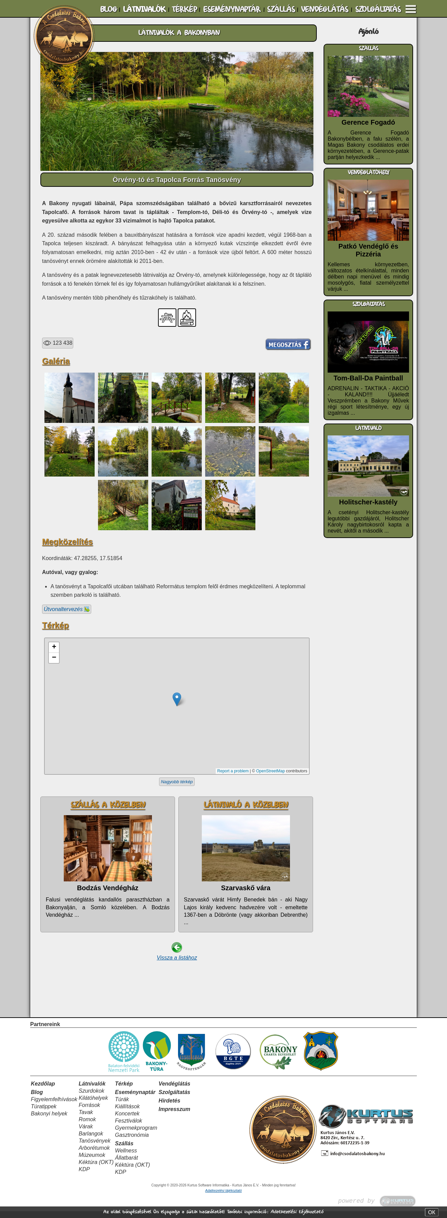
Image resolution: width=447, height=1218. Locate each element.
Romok (87, 1126)
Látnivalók (92, 1090)
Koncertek (127, 1120)
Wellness (126, 1157)
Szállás (124, 1150)
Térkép (124, 1090)
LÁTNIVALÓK (144, 9)
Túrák (122, 1106)
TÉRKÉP (184, 9)
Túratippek (44, 1113)
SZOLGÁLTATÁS (378, 9)
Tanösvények (95, 1147)
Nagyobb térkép (177, 781)
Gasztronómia (132, 1142)
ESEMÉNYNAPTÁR (231, 9)
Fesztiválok (128, 1127)
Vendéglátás (175, 1090)
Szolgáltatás (174, 1099)
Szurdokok (91, 1097)
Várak (86, 1133)
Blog (37, 1099)
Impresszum (174, 1116)
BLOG (108, 9)
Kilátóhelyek (93, 1105)
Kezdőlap (43, 1090)
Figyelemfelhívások (54, 1106)
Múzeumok (92, 1162)
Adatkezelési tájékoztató (296, 1211)
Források (89, 1112)
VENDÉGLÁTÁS (324, 9)
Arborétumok (94, 1155)
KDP (84, 1176)
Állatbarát (126, 1164)
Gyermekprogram (136, 1135)
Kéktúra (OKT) (96, 1169)
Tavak (86, 1119)
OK (431, 1212)
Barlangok (91, 1140)
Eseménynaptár (135, 1099)
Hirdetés (169, 1107)
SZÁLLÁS (281, 9)
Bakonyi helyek (49, 1120)
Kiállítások (127, 1113)
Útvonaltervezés (67, 609)
